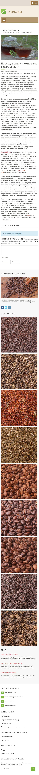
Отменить (5, 262)
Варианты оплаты (7, 723)
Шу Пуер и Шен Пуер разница (11, 663)
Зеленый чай (6, 152)
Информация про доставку (10, 720)
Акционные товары (7, 753)
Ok (33, 769)
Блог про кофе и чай (12, 30)
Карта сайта (5, 740)
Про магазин (5, 716)
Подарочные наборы (8, 750)
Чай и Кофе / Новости (8, 672)
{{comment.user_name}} (12, 239)
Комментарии (11, 225)
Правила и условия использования (12, 727)
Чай (8, 109)
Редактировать (27, 241)
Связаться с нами (7, 736)
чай (28, 215)
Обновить (15, 262)
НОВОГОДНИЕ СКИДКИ (9, 654)
